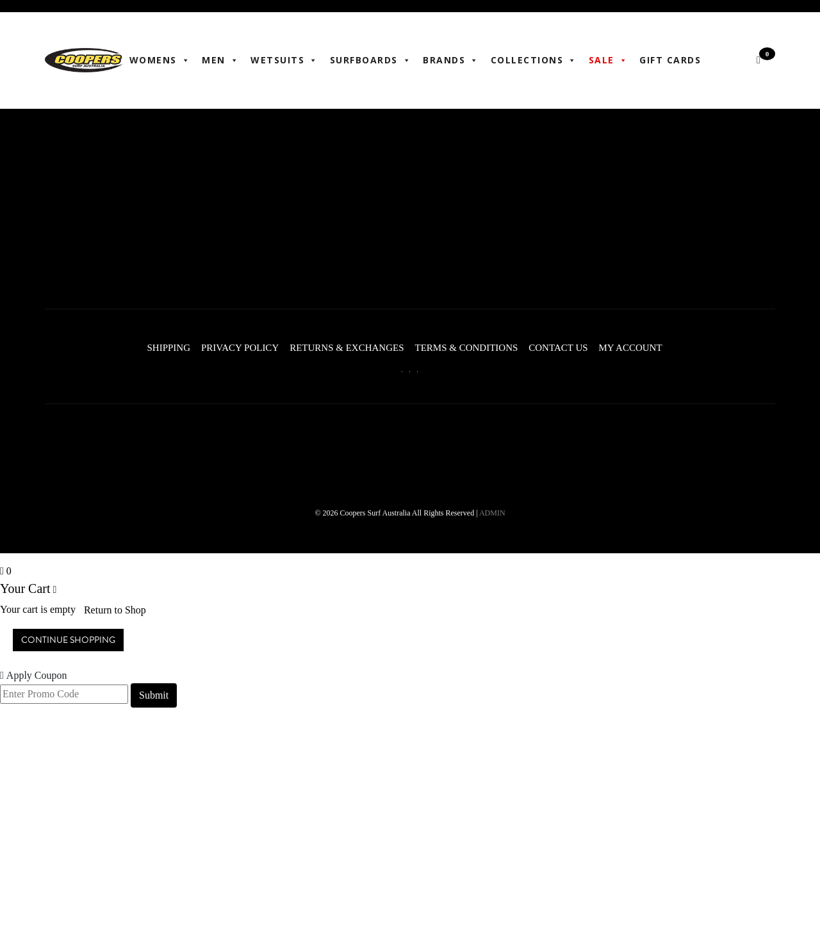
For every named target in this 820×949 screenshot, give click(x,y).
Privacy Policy (232, 347)
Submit (153, 693)
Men (221, 60)
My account (638, 347)
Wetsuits (286, 60)
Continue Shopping (68, 638)
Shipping (157, 347)
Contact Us (561, 347)
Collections (535, 60)
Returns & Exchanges (343, 347)
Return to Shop (115, 608)
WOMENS (161, 60)
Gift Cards (671, 60)
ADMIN (492, 511)
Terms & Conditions (466, 347)
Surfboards (372, 60)
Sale (610, 60)
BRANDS (452, 60)
